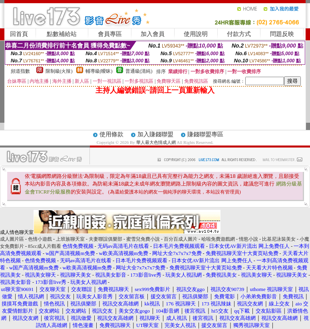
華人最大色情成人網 (156, 142)
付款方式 (239, 34)
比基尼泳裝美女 (279, 239)
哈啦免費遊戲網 (218, 239)
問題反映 (282, 34)
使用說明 (196, 34)
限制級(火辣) (59, 71)
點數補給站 (62, 34)
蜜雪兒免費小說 (143, 239)
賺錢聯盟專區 (205, 134)
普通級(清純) (139, 71)
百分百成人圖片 (180, 239)
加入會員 (153, 34)
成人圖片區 (12, 239)
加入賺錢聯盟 (155, 134)
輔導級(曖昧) (99, 71)
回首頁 (19, 34)
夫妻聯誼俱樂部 (105, 239)
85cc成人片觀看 (44, 246)
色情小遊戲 (40, 239)
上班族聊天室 (70, 239)
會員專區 (110, 34)
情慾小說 (248, 239)
